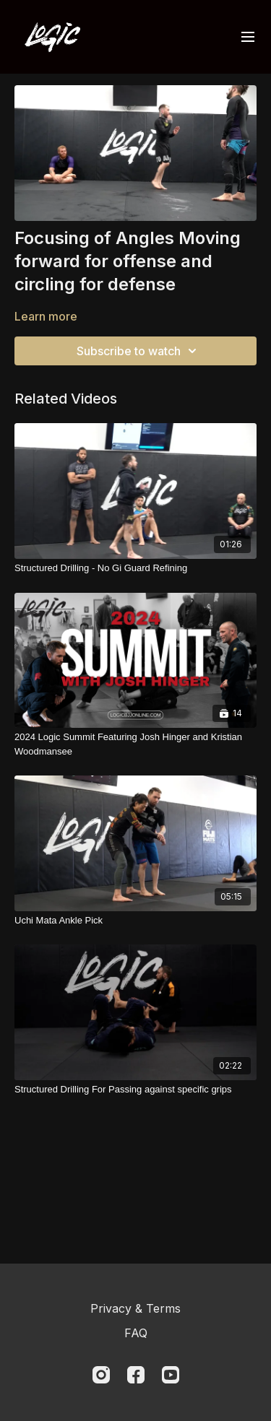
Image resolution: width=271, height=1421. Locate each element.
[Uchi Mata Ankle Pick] (135, 920)
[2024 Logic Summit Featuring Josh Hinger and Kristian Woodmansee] (135, 744)
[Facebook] (136, 1374)
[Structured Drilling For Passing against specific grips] (135, 1089)
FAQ (135, 1333)
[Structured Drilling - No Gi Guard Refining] (135, 568)
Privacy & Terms (135, 1308)
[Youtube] (170, 1374)
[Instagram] (101, 1374)
